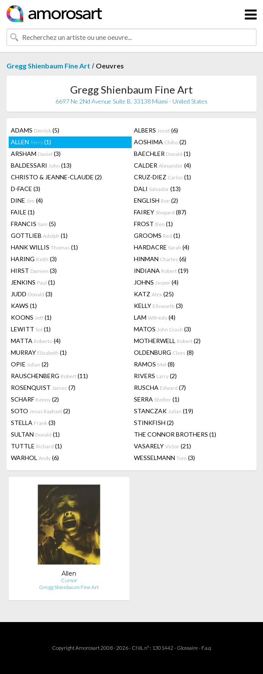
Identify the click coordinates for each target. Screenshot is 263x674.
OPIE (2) (30, 364)
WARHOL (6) (35, 457)
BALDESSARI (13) (41, 165)
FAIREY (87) (160, 212)
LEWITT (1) (31, 329)
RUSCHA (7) (160, 387)
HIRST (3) (34, 270)
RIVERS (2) (155, 375)
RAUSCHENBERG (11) (49, 375)
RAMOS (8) (154, 364)
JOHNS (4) (156, 282)
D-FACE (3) (25, 188)
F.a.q (206, 648)
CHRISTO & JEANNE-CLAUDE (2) (56, 177)
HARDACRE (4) (161, 247)
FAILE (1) (23, 212)
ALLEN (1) (31, 142)
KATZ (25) (154, 294)
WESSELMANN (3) (164, 457)
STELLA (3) (33, 422)
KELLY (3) (158, 305)
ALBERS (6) (156, 130)
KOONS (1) (31, 317)
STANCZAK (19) (163, 411)
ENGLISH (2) (156, 200)
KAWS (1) (24, 305)
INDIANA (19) (161, 270)
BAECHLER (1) (162, 153)
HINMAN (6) (160, 258)
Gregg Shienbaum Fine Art (48, 66)
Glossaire (187, 648)
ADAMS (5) (35, 130)
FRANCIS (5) (33, 223)
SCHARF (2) (35, 399)
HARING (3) (34, 258)
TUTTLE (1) (36, 446)
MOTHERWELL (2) (167, 340)
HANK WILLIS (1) (44, 247)
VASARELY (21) (162, 446)
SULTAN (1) (35, 434)
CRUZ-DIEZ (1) (162, 177)
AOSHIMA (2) (160, 142)
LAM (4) (154, 317)
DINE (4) (27, 200)
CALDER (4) (162, 165)
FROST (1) (153, 223)
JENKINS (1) (33, 282)
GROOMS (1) (157, 235)
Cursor (69, 580)
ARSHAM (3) (36, 153)
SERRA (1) (156, 399)
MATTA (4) (36, 340)
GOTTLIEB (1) (39, 235)
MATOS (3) (162, 329)
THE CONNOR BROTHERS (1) (175, 434)
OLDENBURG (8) (164, 352)
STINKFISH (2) (154, 422)
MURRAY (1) (39, 352)
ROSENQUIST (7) (43, 387)
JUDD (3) (31, 294)
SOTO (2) (40, 411)
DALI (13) (157, 188)
